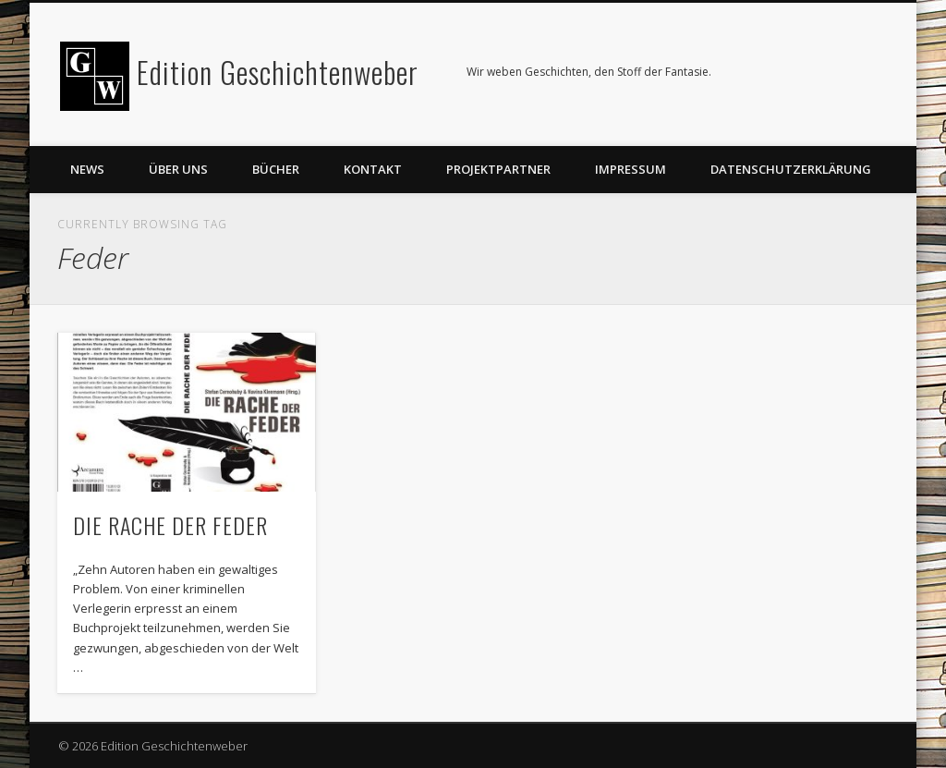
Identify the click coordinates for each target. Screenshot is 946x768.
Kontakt (373, 169)
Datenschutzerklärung (790, 169)
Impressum (630, 169)
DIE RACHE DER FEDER (170, 525)
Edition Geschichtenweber (277, 71)
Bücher (275, 169)
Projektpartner (498, 169)
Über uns (178, 169)
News (87, 169)
